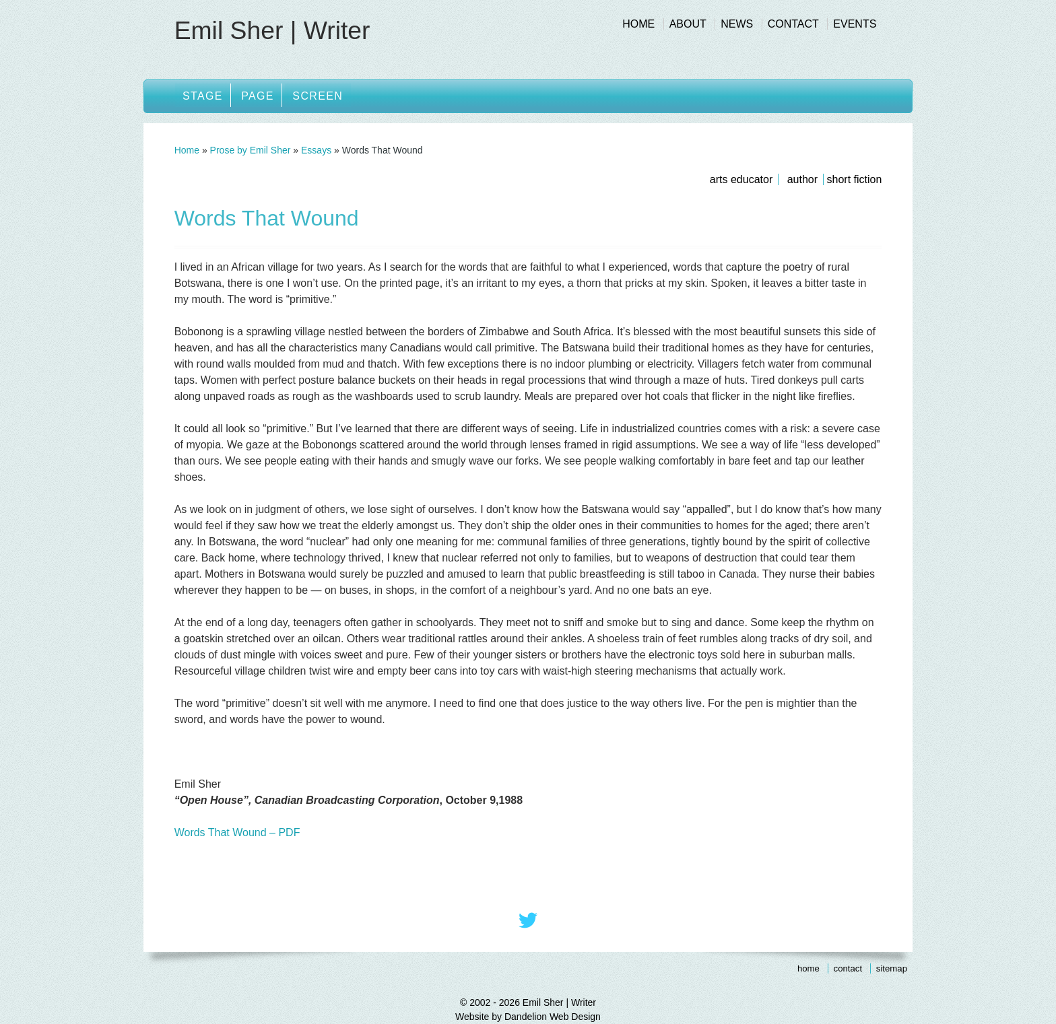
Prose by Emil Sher (250, 150)
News (737, 24)
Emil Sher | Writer (274, 30)
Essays (316, 150)
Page (260, 96)
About (687, 24)
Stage (203, 96)
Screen (322, 96)
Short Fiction (854, 179)
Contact (793, 24)
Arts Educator (741, 179)
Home (638, 24)
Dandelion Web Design (552, 1016)
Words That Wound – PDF (237, 832)
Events (854, 24)
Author (802, 179)
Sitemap (891, 968)
